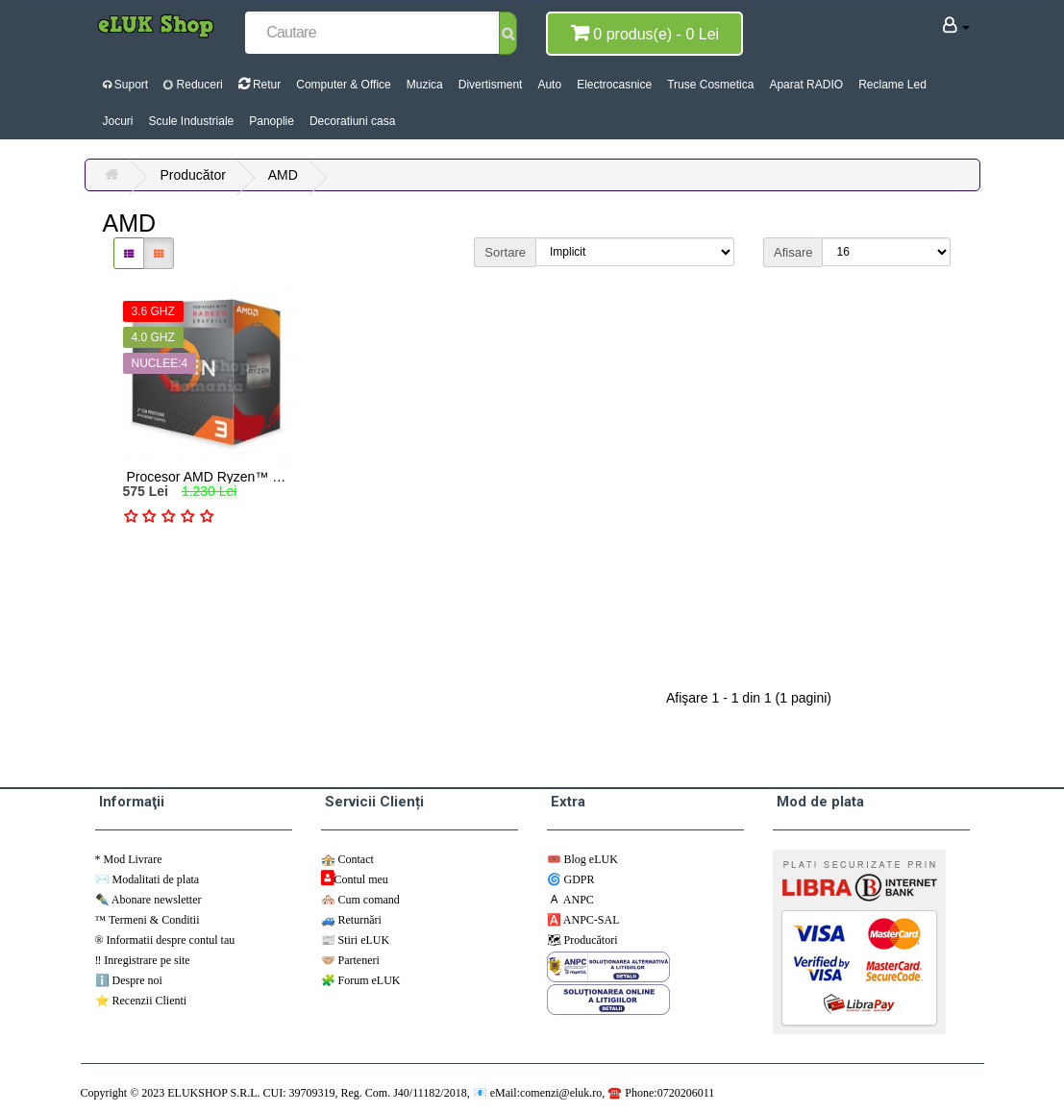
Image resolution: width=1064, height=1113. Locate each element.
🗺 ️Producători (582, 940)
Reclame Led (892, 84)
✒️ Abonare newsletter (148, 899)
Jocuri (118, 121)
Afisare (793, 252)
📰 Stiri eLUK (355, 940)
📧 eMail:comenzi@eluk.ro (538, 1093)
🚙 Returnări (351, 920)
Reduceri (191, 84)
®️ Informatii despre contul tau (165, 940)
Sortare (505, 252)
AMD (283, 175)
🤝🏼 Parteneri (350, 960)
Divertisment (490, 84)
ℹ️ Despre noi (128, 980)
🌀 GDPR (571, 879)
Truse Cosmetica (710, 84)
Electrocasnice (614, 84)
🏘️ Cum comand (360, 899)
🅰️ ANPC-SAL (583, 920)
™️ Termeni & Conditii (147, 920)
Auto (549, 84)
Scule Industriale (192, 121)
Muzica (425, 84)
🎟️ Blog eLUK (582, 859)
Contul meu (361, 879)
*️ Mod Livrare (128, 859)
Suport (126, 84)
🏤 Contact (347, 859)
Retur (260, 84)
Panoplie (271, 121)
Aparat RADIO (806, 84)
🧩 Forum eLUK (361, 980)
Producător (192, 175)
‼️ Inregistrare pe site (142, 960)
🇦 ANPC (570, 899)
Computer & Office (343, 84)
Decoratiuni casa (352, 121)
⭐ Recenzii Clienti (141, 1000)
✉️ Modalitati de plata (147, 879)
